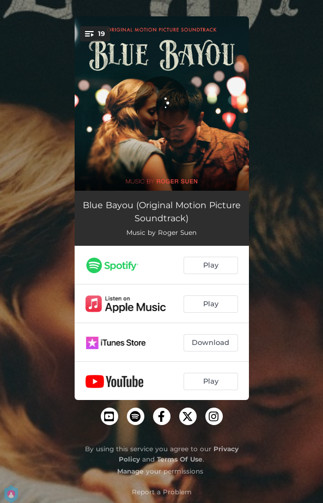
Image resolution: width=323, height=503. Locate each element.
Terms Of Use (180, 459)
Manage (130, 471)
